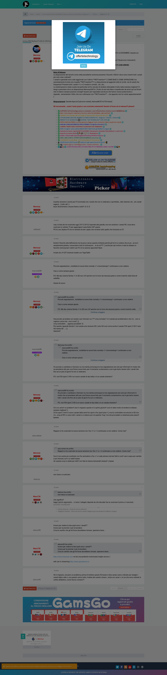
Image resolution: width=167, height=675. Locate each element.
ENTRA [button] (83, 66)
